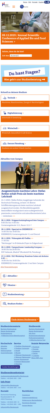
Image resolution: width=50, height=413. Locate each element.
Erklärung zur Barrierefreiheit (32, 400)
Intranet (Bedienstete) (23, 362)
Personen (4, 348)
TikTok (35, 353)
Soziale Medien (27, 405)
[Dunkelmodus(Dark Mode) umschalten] (47, 2)
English (41, 2)
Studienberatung (16, 294)
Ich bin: (5, 55)
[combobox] (21, 55)
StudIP (18, 351)
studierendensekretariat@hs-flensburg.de (14, 376)
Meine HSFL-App (37, 358)
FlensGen (19, 364)
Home (25, 2)
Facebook (36, 347)
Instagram (36, 351)
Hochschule (6, 343)
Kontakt (35, 2)
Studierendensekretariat (37, 336)
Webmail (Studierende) (23, 355)
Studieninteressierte (10, 326)
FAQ (29, 2)
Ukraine (11, 285)
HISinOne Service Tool (37, 340)
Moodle (18, 353)
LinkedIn (36, 356)
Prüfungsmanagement (36, 338)
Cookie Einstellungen (10, 367)
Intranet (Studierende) (21, 359)
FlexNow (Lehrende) (22, 348)
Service (17, 343)
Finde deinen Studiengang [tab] (25, 319)
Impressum (26, 395)
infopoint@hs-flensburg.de (10, 385)
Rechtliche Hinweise (29, 403)
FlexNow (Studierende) (23, 346)
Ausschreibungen (7, 353)
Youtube (35, 349)
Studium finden (15, 303)
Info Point (32, 333)
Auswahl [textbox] (15, 55)
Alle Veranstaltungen (9, 267)
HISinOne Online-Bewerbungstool (13, 336)
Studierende (34, 326)
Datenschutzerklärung (29, 398)
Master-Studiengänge (8, 331)
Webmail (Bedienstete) (23, 357)
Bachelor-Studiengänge (8, 329)
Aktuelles (12, 276)
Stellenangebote (6, 351)
